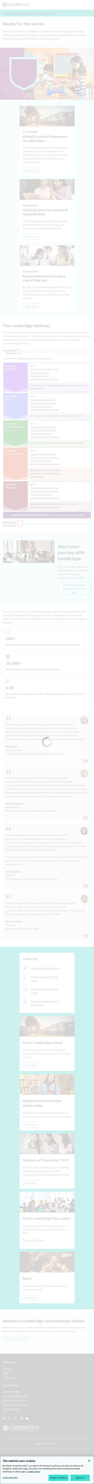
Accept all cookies (58, 1477)
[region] (47, 1470)
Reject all (80, 1477)
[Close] (89, 1460)
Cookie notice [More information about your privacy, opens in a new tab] (33, 1471)
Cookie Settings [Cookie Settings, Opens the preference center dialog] (9, 1477)
